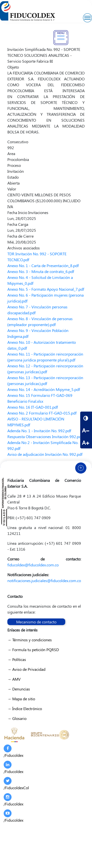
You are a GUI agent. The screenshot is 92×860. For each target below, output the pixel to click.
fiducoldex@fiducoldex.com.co (33, 564)
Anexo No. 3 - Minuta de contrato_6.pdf (40, 271)
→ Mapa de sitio (21, 698)
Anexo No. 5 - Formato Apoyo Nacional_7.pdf (45, 289)
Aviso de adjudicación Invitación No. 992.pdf (44, 454)
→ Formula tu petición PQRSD (33, 649)
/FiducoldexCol (16, 783)
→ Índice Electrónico (24, 708)
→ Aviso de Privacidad (26, 669)
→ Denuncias (18, 688)
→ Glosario (16, 718)
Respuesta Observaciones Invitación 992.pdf (44, 436)
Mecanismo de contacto (36, 621)
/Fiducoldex (13, 751)
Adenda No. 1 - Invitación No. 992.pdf (39, 430)
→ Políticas (16, 659)
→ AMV (14, 679)
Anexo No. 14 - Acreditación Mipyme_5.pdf (43, 389)
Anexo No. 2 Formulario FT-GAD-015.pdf (42, 413)
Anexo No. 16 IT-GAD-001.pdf (32, 407)
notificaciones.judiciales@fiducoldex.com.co (44, 580)
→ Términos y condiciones (29, 639)
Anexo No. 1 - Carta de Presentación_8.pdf (43, 265)
